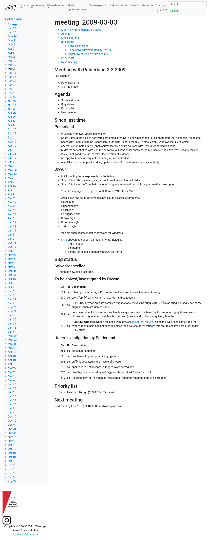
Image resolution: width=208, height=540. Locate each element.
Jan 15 (12, 230)
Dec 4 (11, 250)
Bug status (67, 41)
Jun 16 (12, 32)
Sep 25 (12, 291)
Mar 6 (11, 380)
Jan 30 (12, 396)
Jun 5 (11, 331)
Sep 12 (12, 473)
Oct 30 (12, 271)
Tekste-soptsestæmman (76, 7)
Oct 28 (12, 113)
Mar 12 (12, 202)
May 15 (12, 343)
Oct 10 (12, 457)
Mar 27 (12, 368)
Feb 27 (12, 384)
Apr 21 (12, 48)
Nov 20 (12, 258)
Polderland (13, 19)
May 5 (11, 44)
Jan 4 (11, 412)
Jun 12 (12, 327)
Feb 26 (12, 210)
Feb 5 (11, 218)
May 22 (12, 339)
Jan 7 (11, 85)
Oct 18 (12, 453)
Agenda (65, 33)
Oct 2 (11, 287)
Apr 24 (12, 351)
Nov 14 (12, 436)
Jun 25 (12, 153)
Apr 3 (11, 364)
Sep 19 (12, 469)
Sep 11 (12, 299)
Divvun (24, 5)
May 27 (12, 165)
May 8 (11, 347)
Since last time (70, 37)
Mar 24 (12, 56)
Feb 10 (12, 72)
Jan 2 (11, 238)
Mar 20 (12, 372)
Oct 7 (11, 125)
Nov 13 (12, 263)
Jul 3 (11, 315)
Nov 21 (12, 432)
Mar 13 (12, 376)
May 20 (12, 170)
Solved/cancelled (78, 46)
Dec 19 (12, 416)
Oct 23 (12, 275)
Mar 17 (12, 60)
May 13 (12, 174)
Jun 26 (12, 319)
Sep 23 (12, 133)
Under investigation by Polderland (88, 54)
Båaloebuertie (55, 5)
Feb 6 (11, 392)
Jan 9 (11, 408)
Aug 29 (12, 481)
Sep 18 (12, 295)
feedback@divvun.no (25, 534)
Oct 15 (12, 279)
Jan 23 (12, 400)
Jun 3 (11, 161)
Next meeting (69, 62)
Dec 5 (11, 424)
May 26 (12, 36)
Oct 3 (11, 461)
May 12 (12, 40)
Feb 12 (12, 214)
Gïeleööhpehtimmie (141, 5)
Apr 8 (11, 190)
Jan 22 (12, 226)
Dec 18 (12, 242)
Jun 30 (12, 28)
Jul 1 (11, 149)
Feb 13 (12, 388)
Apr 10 (12, 360)
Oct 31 (12, 444)
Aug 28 (12, 307)
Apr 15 (12, 186)
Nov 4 (11, 109)
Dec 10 (12, 93)
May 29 (12, 335)
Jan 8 (11, 234)
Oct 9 (11, 283)
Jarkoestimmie (118, 5)
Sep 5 (11, 477)
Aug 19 (12, 141)
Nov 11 (12, 105)
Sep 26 (12, 465)
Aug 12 (12, 145)
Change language (161, 7)
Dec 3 (11, 97)
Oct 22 (12, 117)
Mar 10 (12, 64)
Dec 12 (12, 420)
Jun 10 (12, 157)
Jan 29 (12, 222)
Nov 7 (11, 440)
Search (174, 10)
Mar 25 (12, 198)
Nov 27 (12, 101)
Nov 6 (11, 267)
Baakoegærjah (97, 5)
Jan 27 (12, 77)
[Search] (187, 4)
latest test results (142, 321)
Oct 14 (12, 121)
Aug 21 (12, 311)
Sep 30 (12, 129)
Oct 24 (12, 449)
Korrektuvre (37, 5)
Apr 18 (12, 356)
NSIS (64, 239)
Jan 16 (12, 404)
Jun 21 (12, 323)
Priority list (67, 58)
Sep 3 (11, 137)
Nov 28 (12, 254)
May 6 (11, 178)
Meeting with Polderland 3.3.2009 (81, 29)
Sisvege (12, 24)
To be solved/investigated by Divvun (89, 50)
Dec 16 (12, 89)
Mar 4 (11, 206)
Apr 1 (11, 52)
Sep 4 (11, 303)
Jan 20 (12, 81)
